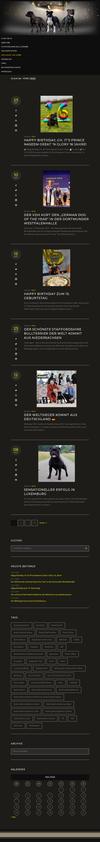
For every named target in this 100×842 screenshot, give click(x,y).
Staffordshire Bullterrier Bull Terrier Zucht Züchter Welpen (37, 697)
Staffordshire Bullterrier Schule (26, 704)
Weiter (43, 523)
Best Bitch (40, 625)
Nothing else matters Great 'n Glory (68, 668)
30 (34, 523)
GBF (61, 647)
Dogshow (34, 647)
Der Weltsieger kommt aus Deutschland (28, 601)
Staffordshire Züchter (46, 718)
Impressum (6, 72)
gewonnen (53, 654)
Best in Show (68, 632)
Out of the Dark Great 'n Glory (59, 675)
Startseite (6, 38)
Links (3, 63)
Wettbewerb (34, 726)
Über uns (6, 43)
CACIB (76, 640)
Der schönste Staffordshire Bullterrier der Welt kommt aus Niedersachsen (53, 333)
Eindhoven (49, 647)
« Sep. (13, 817)
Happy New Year (35, 661)
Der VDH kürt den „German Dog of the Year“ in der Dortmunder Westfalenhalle (56, 219)
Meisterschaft (42, 668)
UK (63, 718)
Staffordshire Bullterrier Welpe (58, 704)
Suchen (86, 548)
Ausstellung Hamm (21, 625)
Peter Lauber (19, 683)
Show (60, 683)
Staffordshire (19, 690)
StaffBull (73, 683)
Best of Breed (19, 640)
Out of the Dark (34, 675)
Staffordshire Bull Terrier (42, 690)
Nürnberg (17, 675)
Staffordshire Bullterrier (15, 47)
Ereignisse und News (12, 55)
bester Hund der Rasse (23, 632)
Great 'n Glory (70, 654)
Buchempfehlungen (11, 67)
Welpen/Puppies (9, 51)
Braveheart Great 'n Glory (42, 640)
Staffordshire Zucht (22, 718)
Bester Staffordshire (47, 632)
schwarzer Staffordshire (41, 683)
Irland (62, 661)
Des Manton (19, 647)
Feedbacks (6, 59)
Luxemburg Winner (21, 668)
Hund (51, 661)
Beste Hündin (56, 625)
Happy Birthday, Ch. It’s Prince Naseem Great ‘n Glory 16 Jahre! (36, 575)
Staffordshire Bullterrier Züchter (58, 711)
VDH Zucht (18, 726)
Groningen (18, 661)
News (34, 136)
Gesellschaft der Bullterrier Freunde (28, 654)
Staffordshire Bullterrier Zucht (26, 711)
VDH (72, 718)
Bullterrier (63, 640)
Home (26, 78)
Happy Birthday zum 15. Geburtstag (25, 588)
